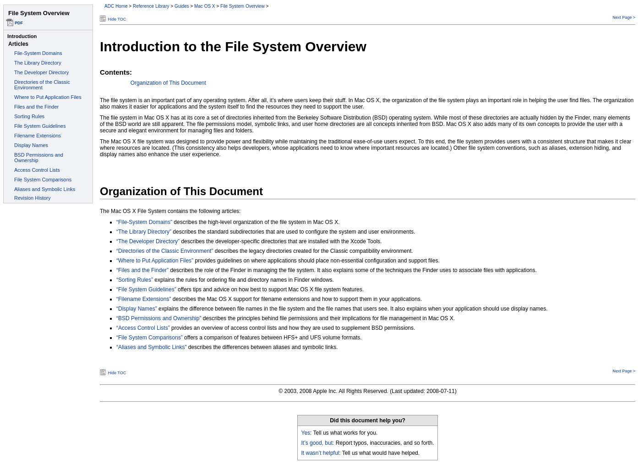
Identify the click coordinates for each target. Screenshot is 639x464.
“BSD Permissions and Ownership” (158, 318)
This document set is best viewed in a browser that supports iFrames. (48, 232)
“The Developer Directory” (148, 241)
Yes (306, 433)
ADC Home (116, 6)
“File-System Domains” (144, 222)
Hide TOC (117, 19)
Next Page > (623, 17)
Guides (182, 6)
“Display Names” (136, 309)
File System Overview (242, 6)
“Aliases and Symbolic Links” (151, 347)
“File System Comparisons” (149, 337)
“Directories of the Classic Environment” (164, 251)
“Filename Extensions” (143, 299)
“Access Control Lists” (143, 328)
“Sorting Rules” (134, 280)
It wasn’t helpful (320, 453)
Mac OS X (204, 6)
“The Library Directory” (143, 232)
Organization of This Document (168, 83)
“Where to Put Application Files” (154, 260)
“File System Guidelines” (146, 289)
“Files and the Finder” (142, 270)
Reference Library (151, 6)
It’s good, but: (317, 443)
